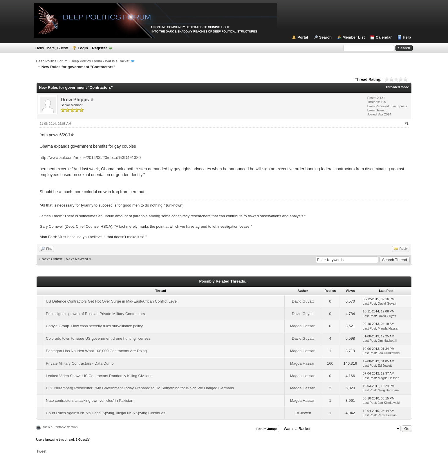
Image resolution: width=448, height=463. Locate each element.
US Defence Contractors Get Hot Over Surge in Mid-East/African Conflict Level (112, 301)
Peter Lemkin (387, 415)
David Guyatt (303, 301)
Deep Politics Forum (51, 61)
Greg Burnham (388, 390)
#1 (406, 123)
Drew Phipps (75, 99)
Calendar (384, 37)
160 (330, 363)
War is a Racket (117, 61)
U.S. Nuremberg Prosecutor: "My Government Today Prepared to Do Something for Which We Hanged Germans (140, 388)
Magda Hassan (302, 326)
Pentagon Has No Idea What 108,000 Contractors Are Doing (96, 351)
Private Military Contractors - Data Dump (79, 363)
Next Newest (77, 259)
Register (99, 48)
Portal (302, 37)
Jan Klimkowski (389, 353)
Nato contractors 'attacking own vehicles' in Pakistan (89, 400)
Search (325, 37)
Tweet (41, 451)
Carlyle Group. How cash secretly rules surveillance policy (94, 326)
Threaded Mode (397, 87)
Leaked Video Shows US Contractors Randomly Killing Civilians (99, 376)
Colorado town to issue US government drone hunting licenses (98, 338)
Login (83, 48)
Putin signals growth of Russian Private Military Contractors (95, 314)
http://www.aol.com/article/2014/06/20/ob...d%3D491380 (90, 157)
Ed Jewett (385, 365)
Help (407, 37)
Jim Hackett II (387, 340)
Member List (354, 37)
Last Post (369, 303)
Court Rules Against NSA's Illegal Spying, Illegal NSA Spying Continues (105, 413)
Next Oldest (51, 259)
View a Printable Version (60, 427)
